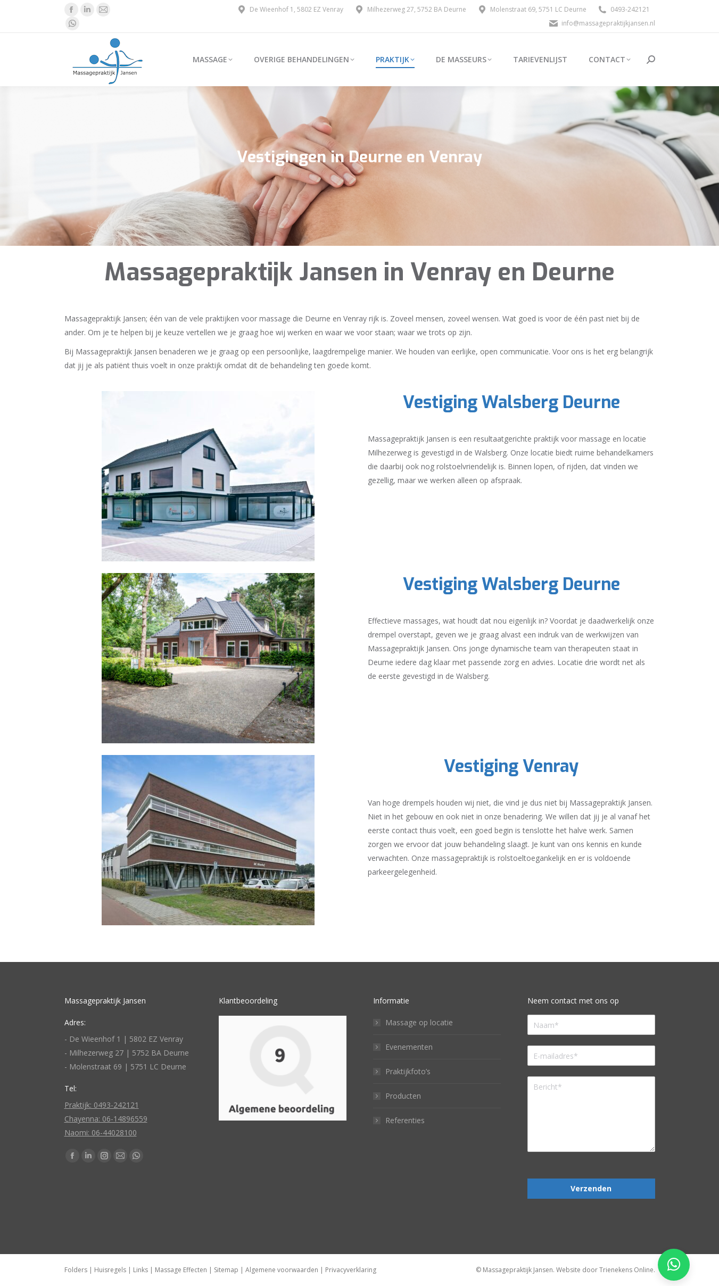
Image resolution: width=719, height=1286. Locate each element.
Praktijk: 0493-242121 (101, 1105)
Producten (403, 1096)
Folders (75, 1269)
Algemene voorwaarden (281, 1269)
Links (140, 1269)
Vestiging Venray (511, 766)
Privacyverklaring (350, 1269)
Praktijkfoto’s (408, 1071)
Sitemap (226, 1269)
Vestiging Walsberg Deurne (511, 402)
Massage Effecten (181, 1269)
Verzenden (591, 1188)
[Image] (208, 476)
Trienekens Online (626, 1269)
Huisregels (110, 1269)
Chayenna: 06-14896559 (105, 1119)
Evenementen (409, 1047)
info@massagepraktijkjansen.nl (601, 23)
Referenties (405, 1120)
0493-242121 (623, 9)
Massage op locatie (419, 1022)
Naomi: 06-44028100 (100, 1132)
